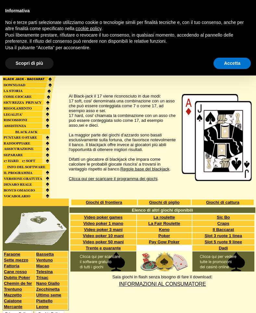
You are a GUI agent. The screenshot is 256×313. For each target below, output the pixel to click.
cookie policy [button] (88, 28)
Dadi (223, 248)
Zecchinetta (48, 289)
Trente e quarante (103, 248)
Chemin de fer (18, 283)
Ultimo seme (48, 295)
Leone (42, 306)
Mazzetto (13, 295)
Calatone (13, 300)
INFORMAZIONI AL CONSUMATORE (162, 284)
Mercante (13, 306)
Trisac (42, 277)
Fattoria (11, 265)
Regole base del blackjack (144, 169)
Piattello (44, 300)
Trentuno (13, 289)
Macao (42, 265)
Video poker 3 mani (103, 229)
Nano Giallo (48, 283)
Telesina (44, 271)
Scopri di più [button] (29, 63)
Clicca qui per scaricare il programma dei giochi (113, 178)
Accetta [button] (232, 63)
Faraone (12, 254)
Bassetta (45, 254)
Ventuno (44, 260)
